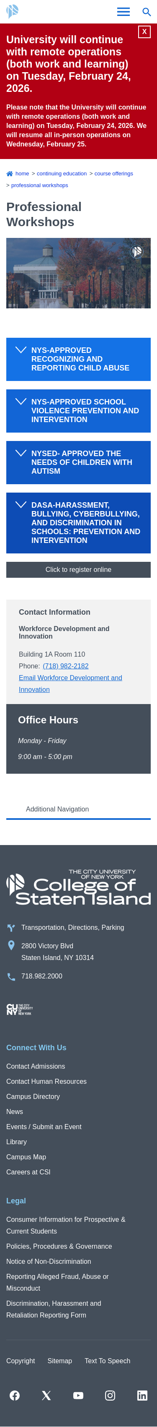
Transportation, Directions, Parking (72, 927)
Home (22, 173)
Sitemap (59, 1360)
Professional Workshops (39, 185)
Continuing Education (62, 173)
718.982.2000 (41, 976)
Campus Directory (33, 1096)
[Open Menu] (123, 11)
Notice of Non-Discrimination (48, 1261)
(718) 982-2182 (65, 666)
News (14, 1111)
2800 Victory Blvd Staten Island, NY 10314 (57, 951)
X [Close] (144, 31)
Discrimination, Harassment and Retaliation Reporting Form (53, 1309)
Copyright (20, 1360)
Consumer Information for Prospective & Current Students (66, 1225)
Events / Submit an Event (44, 1126)
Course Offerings (114, 173)
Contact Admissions (35, 1066)
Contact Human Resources (46, 1081)
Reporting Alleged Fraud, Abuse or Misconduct (57, 1282)
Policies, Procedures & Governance (59, 1246)
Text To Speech (107, 1360)
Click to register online (78, 569)
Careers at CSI (28, 1172)
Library (16, 1141)
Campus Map (26, 1157)
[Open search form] (146, 11)
